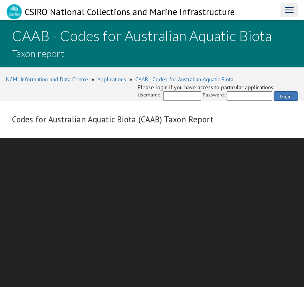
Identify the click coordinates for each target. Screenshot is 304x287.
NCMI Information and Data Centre (47, 79)
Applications (111, 79)
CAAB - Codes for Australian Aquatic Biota (184, 79)
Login (286, 96)
